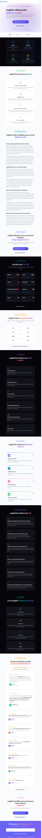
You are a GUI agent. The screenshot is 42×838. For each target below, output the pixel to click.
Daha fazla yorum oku (21, 789)
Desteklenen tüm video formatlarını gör (20, 346)
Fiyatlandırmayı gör (20, 25)
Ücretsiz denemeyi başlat (20, 833)
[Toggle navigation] (40, 1)
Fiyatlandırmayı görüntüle (20, 252)
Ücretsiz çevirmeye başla (21, 248)
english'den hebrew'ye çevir (20, 21)
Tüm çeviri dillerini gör (21, 306)
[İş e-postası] (20, 830)
